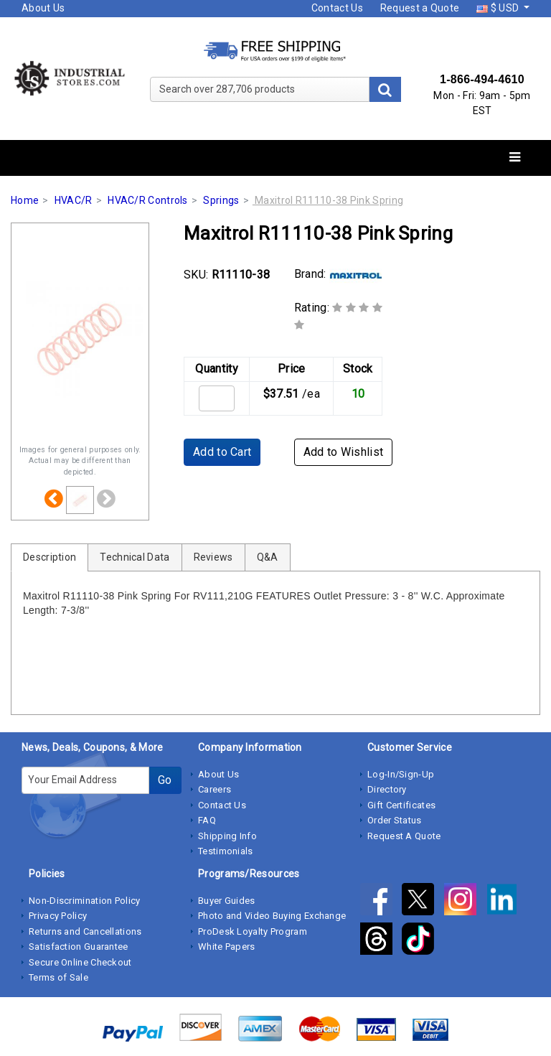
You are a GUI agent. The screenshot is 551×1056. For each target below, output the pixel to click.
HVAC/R (74, 200)
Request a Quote (420, 8)
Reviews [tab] (213, 557)
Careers (214, 789)
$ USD (498, 8)
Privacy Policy (58, 915)
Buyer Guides (226, 900)
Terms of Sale (58, 977)
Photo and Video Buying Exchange (272, 915)
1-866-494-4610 (482, 79)
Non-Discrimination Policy (85, 900)
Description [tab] (49, 557)
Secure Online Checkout (80, 962)
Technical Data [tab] (134, 557)
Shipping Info (227, 836)
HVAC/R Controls (148, 200)
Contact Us (337, 8)
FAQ (207, 820)
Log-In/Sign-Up (400, 774)
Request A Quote (404, 836)
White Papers (226, 946)
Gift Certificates (401, 805)
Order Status (394, 820)
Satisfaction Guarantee (78, 946)
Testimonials (225, 851)
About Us (43, 8)
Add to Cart (222, 452)
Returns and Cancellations (85, 931)
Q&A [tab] (267, 557)
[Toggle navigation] (514, 157)
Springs (221, 200)
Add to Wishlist (343, 452)
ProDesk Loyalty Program (252, 931)
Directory (387, 789)
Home (25, 200)
